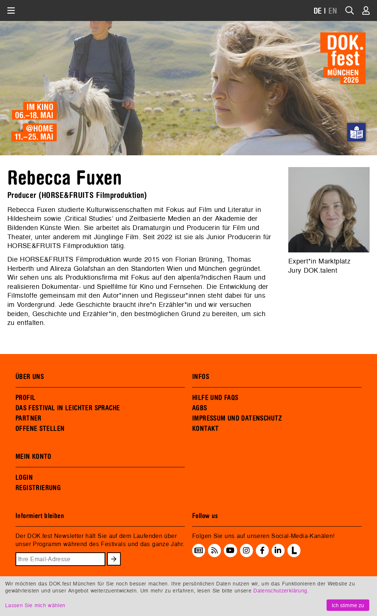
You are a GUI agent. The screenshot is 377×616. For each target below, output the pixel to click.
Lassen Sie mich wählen (35, 605)
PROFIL (25, 397)
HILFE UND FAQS (215, 397)
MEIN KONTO (33, 456)
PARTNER (28, 418)
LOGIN (24, 477)
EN (332, 11)
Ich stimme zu (348, 605)
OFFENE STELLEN (39, 428)
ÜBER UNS (29, 376)
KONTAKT (205, 428)
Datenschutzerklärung (280, 590)
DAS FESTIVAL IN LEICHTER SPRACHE (67, 408)
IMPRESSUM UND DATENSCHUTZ (237, 418)
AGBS (199, 408)
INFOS (200, 376)
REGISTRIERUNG (38, 488)
